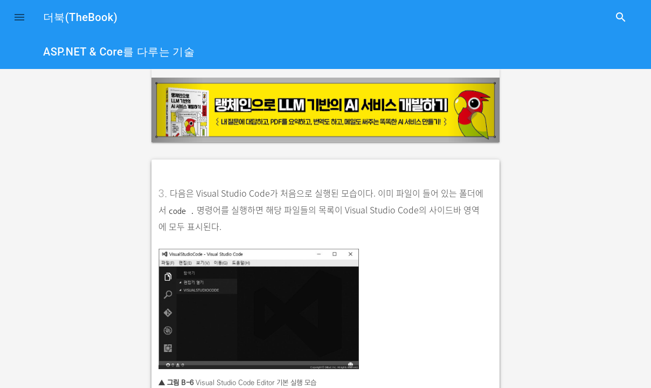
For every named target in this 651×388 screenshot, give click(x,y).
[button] (19, 17)
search (620, 17)
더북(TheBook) (80, 17)
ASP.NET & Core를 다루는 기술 (119, 51)
